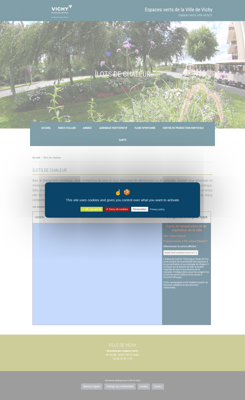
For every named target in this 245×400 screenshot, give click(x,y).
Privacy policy (157, 209)
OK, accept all (91, 209)
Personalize (140, 209)
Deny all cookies (117, 209)
